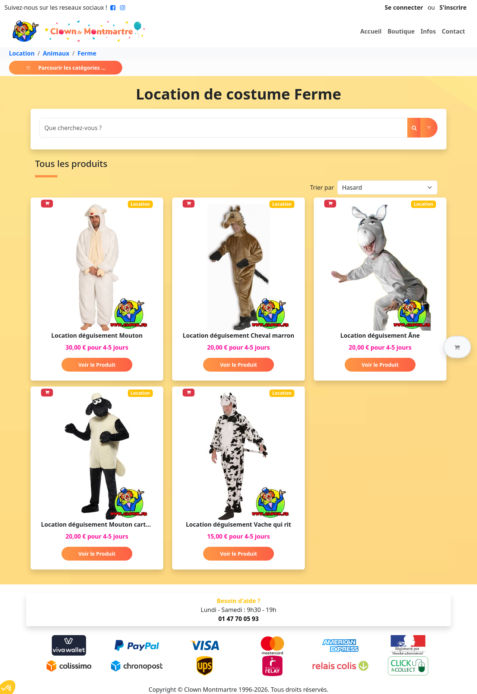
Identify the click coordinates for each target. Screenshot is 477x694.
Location (22, 53)
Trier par (322, 187)
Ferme (87, 53)
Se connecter (404, 7)
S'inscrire (453, 7)
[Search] (224, 128)
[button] (457, 347)
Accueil (371, 31)
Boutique (401, 31)
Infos (428, 31)
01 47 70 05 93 (238, 619)
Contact (453, 31)
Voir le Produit (96, 364)
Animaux (56, 53)
